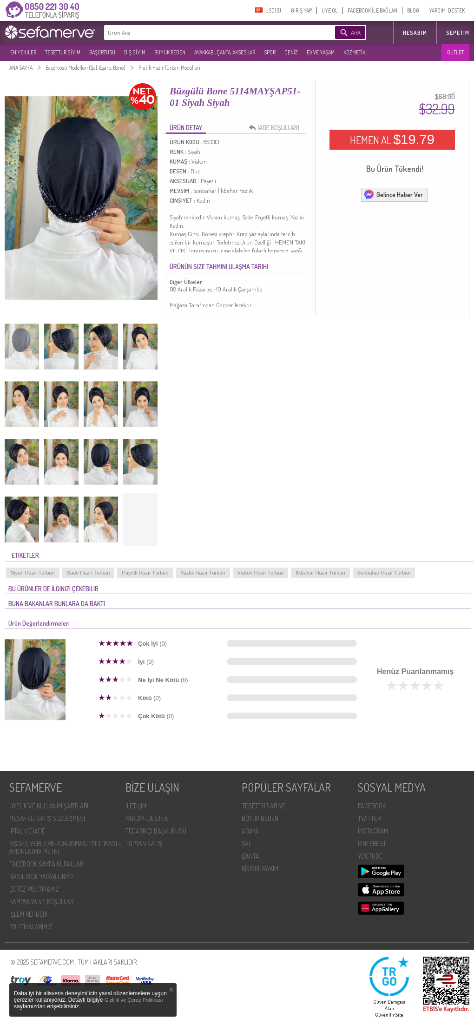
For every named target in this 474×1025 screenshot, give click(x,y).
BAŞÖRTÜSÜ (102, 52)
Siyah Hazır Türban (33, 572)
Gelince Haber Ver (393, 194)
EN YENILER (23, 52)
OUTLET (455, 52)
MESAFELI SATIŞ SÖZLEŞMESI (47, 818)
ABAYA (250, 831)
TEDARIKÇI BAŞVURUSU (155, 831)
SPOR (270, 52)
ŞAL (246, 843)
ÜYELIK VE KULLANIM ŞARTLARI (48, 806)
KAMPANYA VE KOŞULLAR (41, 902)
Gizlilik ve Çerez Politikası (134, 1000)
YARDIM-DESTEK (447, 10)
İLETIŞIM (135, 806)
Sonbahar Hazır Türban (384, 572)
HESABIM (415, 32)
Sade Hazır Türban (88, 572)
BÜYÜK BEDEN (169, 52)
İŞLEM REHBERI (28, 914)
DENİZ (291, 52)
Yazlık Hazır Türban (202, 572)
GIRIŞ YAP (301, 10)
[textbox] (205, 32)
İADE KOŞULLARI (276, 128)
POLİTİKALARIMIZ (30, 927)
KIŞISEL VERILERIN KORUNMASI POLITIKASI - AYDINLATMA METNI (65, 847)
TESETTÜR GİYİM (62, 52)
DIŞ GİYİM (134, 52)
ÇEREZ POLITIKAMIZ (34, 889)
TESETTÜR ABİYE (263, 806)
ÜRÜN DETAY (186, 128)
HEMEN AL (392, 139)
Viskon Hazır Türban (260, 572)
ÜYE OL (330, 10)
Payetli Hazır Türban (145, 572)
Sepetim (457, 32)
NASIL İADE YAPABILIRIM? (41, 876)
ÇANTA (250, 856)
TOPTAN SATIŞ (143, 843)
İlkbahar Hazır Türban (320, 572)
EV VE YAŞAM (321, 52)
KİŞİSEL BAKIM (260, 869)
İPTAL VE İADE (27, 831)
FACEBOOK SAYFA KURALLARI (47, 864)
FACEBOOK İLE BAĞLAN (372, 10)
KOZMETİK (354, 52)
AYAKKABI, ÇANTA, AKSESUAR (224, 52)
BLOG (413, 10)
